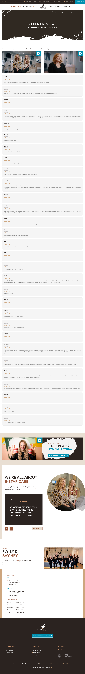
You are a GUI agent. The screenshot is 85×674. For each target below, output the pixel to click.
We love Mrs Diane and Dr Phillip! (10, 140)
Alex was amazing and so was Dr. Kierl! (11, 338)
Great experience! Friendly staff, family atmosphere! (14, 327)
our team (19, 560)
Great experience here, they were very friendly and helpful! (15, 163)
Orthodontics (28, 6)
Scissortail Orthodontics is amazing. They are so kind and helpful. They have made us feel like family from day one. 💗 (27, 82)
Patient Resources (55, 6)
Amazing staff (6, 104)
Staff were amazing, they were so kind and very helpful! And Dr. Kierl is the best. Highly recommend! (23, 224)
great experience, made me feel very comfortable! (13, 316)
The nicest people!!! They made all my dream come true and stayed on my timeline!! (20, 174)
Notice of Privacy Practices (52, 663)
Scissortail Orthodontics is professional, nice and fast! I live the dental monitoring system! (21, 246)
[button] (38, 53)
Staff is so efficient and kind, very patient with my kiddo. (14, 422)
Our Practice (16, 6)
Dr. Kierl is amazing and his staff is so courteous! (13, 269)
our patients (36, 488)
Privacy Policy (42, 663)
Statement (69, 663)
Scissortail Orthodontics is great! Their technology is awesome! (16, 399)
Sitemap (36, 663)
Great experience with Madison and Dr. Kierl (12, 151)
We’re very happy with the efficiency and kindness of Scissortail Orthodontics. (19, 129)
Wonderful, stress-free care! (9, 304)
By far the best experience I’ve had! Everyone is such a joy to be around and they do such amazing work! (24, 199)
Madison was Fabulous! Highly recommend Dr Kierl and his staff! (16, 235)
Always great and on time (9, 411)
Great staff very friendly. (8, 293)
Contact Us (66, 6)
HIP (52, 667)
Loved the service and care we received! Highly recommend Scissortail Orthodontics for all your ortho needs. (25, 258)
